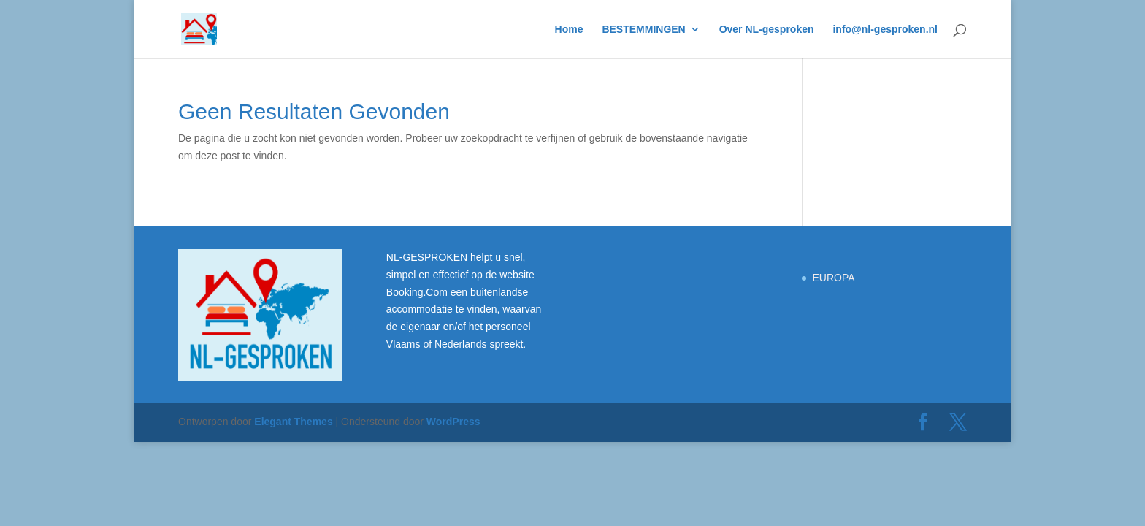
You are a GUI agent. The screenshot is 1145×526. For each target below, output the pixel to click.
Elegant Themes (293, 421)
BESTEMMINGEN (643, 29)
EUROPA (833, 277)
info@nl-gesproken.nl (885, 29)
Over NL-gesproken (766, 29)
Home (569, 29)
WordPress (453, 421)
